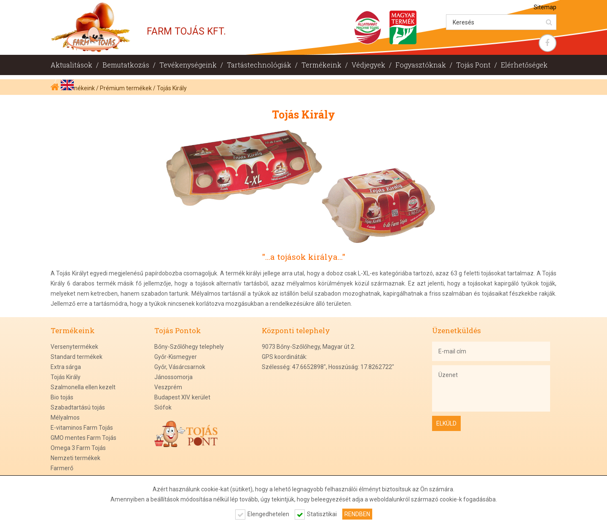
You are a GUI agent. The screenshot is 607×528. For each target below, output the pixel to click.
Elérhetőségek (524, 64)
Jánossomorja (173, 377)
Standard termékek (76, 356)
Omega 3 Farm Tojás (78, 447)
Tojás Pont (473, 64)
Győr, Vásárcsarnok (179, 367)
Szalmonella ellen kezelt (83, 387)
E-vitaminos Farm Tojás (82, 427)
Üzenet (491, 388)
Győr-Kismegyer (175, 356)
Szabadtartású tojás (78, 407)
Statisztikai (322, 514)
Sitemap (545, 7)
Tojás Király (66, 377)
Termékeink (321, 64)
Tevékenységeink (188, 64)
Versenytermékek (74, 346)
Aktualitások (71, 64)
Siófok (163, 407)
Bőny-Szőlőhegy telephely (189, 346)
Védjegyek (368, 64)
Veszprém (168, 387)
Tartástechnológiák (259, 64)
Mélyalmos (65, 417)
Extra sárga (66, 367)
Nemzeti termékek (75, 458)
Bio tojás (62, 397)
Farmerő (62, 468)
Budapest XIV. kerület (182, 397)
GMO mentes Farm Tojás (83, 437)
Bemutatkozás (125, 64)
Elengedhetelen (268, 514)
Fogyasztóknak (420, 64)
